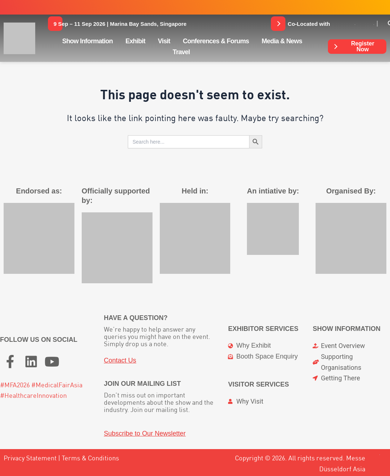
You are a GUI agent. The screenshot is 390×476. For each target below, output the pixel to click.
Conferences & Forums (216, 41)
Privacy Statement (30, 458)
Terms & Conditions (90, 458)
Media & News (282, 41)
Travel (181, 52)
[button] (120, 23)
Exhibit (135, 41)
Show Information (87, 41)
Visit (164, 41)
